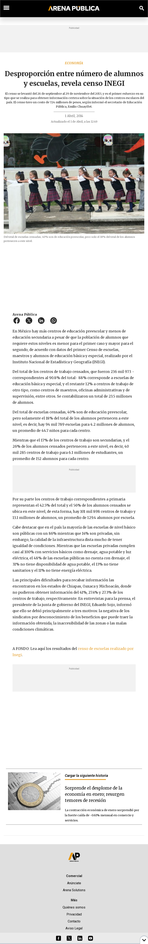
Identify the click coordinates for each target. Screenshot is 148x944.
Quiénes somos (74, 907)
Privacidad (74, 914)
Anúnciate (74, 883)
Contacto (74, 921)
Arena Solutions (74, 890)
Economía (74, 63)
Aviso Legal (74, 928)
